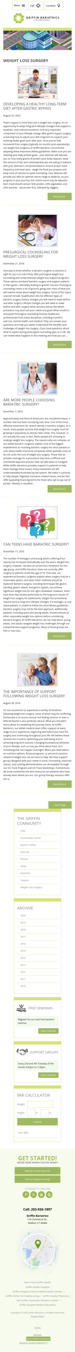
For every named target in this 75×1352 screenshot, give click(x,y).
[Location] (53, 5)
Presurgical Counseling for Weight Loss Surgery (30, 254)
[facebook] (25, 1194)
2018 (23, 929)
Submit (37, 1121)
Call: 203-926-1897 (37, 1209)
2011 (23, 979)
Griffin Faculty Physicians (56, 1296)
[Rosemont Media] (52, 1343)
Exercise (24, 852)
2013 (23, 964)
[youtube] (41, 1194)
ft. (37, 1112)
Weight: (21, 1104)
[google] (49, 1194)
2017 (23, 936)
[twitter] (33, 1194)
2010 (23, 986)
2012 (23, 971)
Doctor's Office (28, 844)
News (23, 866)
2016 (23, 943)
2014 (23, 957)
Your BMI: (23, 1132)
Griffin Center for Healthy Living (22, 1296)
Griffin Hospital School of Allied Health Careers (37, 1291)
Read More (59, 196)
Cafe (22, 830)
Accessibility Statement (38, 1338)
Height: (21, 1112)
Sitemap (37, 1334)
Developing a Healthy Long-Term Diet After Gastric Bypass (34, 106)
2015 (23, 950)
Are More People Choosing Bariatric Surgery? (29, 402)
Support (24, 880)
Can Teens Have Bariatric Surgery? (36, 544)
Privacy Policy (37, 1316)
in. (50, 1112)
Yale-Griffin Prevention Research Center (37, 1300)
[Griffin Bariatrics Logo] (37, 22)
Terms (37, 1327)
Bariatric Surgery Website (32, 1342)
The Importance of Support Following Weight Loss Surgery (34, 693)
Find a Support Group (37, 1179)
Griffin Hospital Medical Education (37, 1304)
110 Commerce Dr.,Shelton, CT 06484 (37, 1219)
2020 (23, 915)
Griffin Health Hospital (37, 1287)
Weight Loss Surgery (31, 887)
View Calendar (48, 1030)
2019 (23, 922)
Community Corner (30, 837)
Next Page (60, 805)
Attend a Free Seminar (37, 1170)
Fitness (24, 859)
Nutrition (25, 873)
